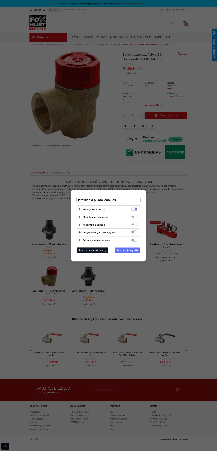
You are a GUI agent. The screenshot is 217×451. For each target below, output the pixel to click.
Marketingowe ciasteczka (95, 217)
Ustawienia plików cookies (96, 200)
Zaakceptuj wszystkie (127, 250)
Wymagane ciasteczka (94, 209)
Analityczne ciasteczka (94, 224)
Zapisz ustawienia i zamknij (92, 250)
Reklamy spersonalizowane (96, 240)
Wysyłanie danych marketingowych (100, 232)
